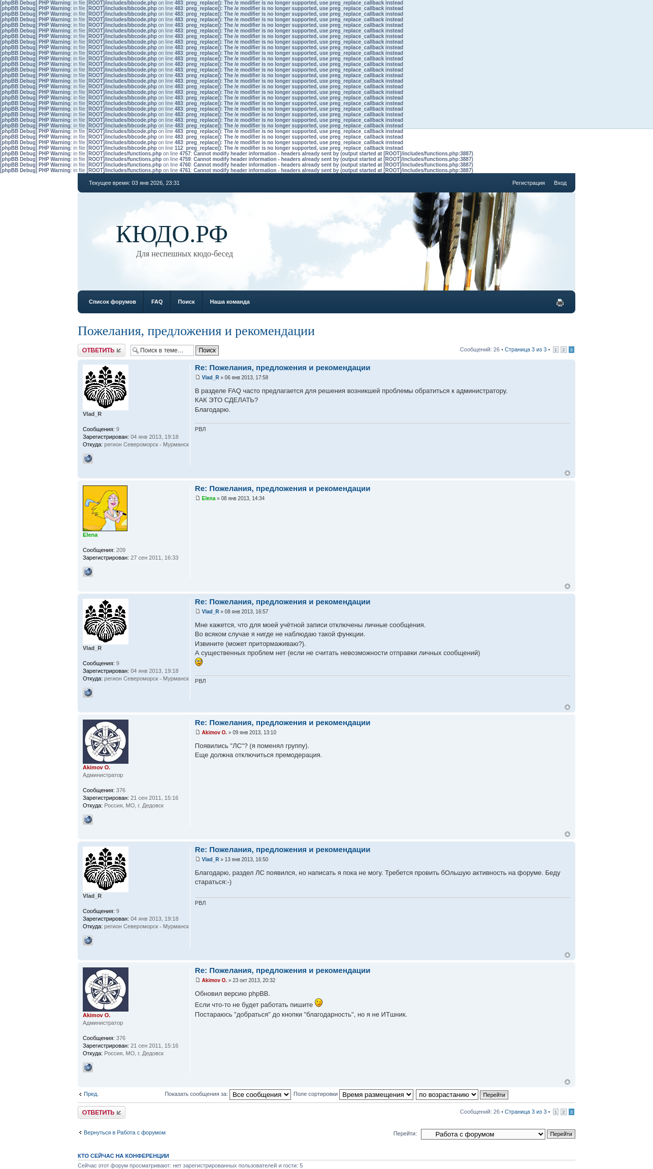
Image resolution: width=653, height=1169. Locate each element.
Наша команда (230, 302)
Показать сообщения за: (228, 1094)
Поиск (186, 302)
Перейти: (405, 1133)
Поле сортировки (353, 1094)
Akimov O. (214, 732)
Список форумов (112, 302)
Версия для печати (560, 303)
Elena (209, 498)
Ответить (101, 350)
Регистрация (528, 183)
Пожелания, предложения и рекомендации (196, 330)
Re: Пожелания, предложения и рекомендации (283, 367)
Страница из (525, 349)
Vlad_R (210, 377)
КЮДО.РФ (172, 233)
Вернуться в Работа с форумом (125, 1132)
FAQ (157, 302)
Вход (560, 183)
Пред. (91, 1094)
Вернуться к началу (567, 473)
